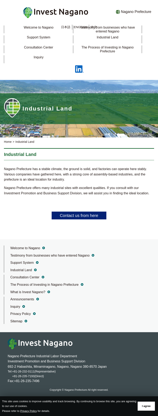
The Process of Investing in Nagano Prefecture (44, 284)
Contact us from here (79, 215)
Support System (38, 37)
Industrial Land (107, 37)
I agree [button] (146, 406)
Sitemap (16, 321)
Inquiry (38, 57)
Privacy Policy (20, 314)
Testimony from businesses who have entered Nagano (49, 255)
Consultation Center (38, 47)
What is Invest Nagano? (27, 292)
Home (8, 141)
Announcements (22, 299)
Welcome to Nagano (38, 27)
